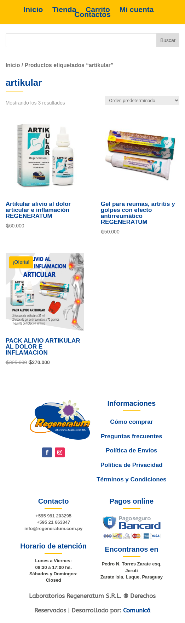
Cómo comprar (129, 438)
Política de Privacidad (131, 470)
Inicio (33, 9)
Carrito (98, 9)
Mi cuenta (137, 9)
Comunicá (136, 610)
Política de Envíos (130, 459)
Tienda (64, 9)
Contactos (92, 14)
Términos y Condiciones (131, 482)
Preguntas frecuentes (130, 448)
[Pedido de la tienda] (142, 100)
